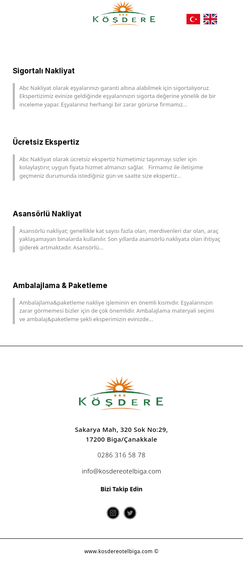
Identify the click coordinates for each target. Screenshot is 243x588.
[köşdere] (124, 14)
